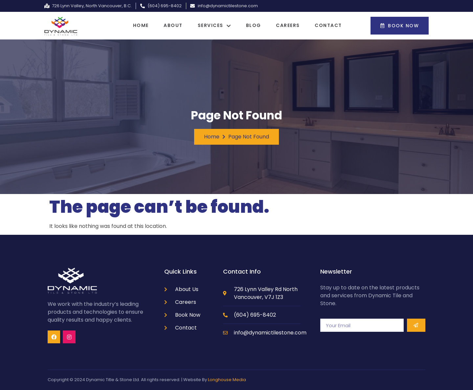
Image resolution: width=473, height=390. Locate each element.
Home (138, 25)
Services (214, 25)
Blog (254, 25)
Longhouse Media (227, 380)
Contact (333, 25)
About (171, 25)
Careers (291, 25)
